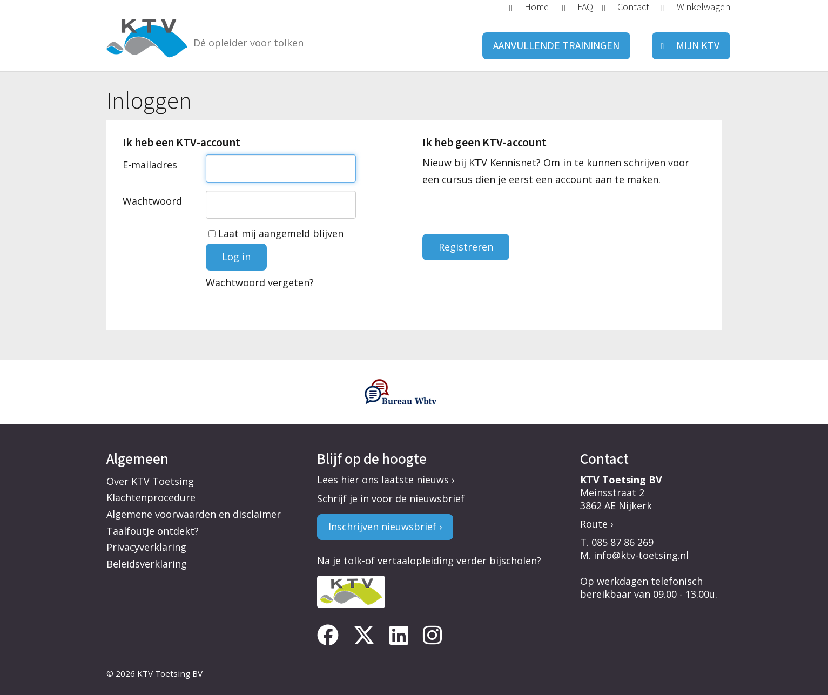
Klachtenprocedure (151, 497)
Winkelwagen (703, 7)
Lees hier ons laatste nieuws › (385, 479)
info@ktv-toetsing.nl (641, 555)
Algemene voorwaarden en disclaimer (193, 514)
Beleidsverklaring (146, 563)
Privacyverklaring (146, 547)
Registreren (466, 246)
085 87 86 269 (622, 542)
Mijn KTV (697, 45)
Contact (633, 7)
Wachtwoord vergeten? (260, 282)
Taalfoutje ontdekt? (152, 530)
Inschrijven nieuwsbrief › (385, 526)
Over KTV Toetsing (150, 481)
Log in (236, 256)
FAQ (585, 7)
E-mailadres (150, 164)
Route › (596, 523)
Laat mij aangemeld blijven (276, 233)
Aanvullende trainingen (556, 45)
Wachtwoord (152, 200)
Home (536, 7)
